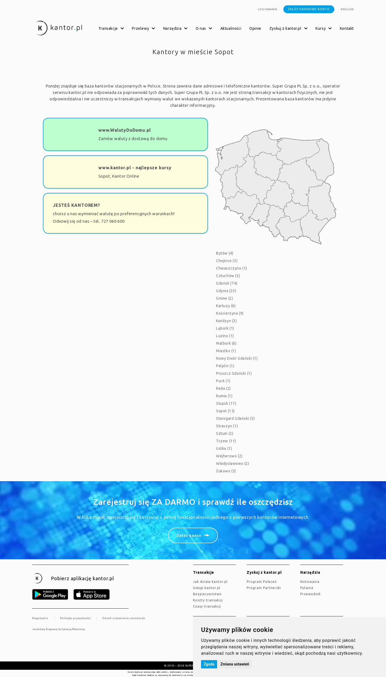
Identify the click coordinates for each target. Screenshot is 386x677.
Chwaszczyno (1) (231, 268)
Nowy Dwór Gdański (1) (237, 358)
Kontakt (347, 28)
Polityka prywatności (75, 618)
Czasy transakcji (207, 606)
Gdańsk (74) (226, 283)
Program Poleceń (262, 581)
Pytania (306, 588)
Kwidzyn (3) (226, 321)
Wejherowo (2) (229, 456)
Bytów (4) (224, 253)
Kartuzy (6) (226, 306)
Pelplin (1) (225, 366)
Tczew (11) (226, 441)
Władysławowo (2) (232, 463)
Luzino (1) (225, 336)
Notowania (310, 581)
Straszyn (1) (227, 426)
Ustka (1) (224, 448)
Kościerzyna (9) (230, 313)
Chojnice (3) (226, 261)
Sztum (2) (224, 433)
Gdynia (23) (226, 291)
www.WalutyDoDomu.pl (124, 130)
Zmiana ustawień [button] (234, 664)
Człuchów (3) (228, 276)
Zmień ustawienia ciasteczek (123, 618)
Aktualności (231, 28)
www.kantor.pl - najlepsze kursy (135, 167)
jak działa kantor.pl (210, 581)
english (347, 9)
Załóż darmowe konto (309, 9)
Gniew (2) (224, 298)
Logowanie (267, 9)
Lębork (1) (225, 328)
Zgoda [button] (209, 664)
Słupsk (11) (226, 403)
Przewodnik (310, 594)
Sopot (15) (225, 411)
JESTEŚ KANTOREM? (76, 205)
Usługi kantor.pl (206, 588)
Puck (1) (223, 381)
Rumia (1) (224, 396)
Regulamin (40, 618)
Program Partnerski (264, 588)
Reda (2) (223, 388)
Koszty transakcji (208, 600)
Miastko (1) (226, 351)
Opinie (255, 28)
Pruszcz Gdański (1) (234, 373)
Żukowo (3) (226, 471)
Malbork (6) (226, 343)
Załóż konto (189, 535)
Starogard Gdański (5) (235, 418)
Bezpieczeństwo (207, 594)
